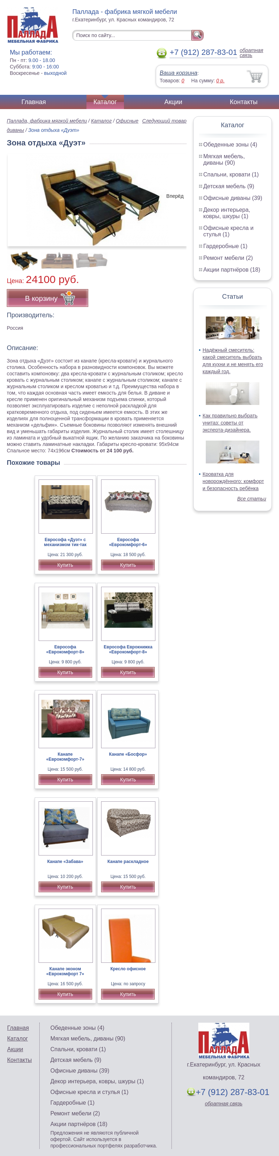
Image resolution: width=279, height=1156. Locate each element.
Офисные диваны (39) (232, 198)
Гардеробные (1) (225, 246)
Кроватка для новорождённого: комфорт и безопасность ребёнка (233, 481)
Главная (33, 102)
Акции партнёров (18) (231, 270)
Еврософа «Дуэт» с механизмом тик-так (65, 542)
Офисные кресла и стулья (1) (228, 231)
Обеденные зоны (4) (230, 145)
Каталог (105, 102)
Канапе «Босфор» (128, 754)
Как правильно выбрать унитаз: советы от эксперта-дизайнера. (230, 423)
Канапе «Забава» (65, 861)
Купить (65, 565)
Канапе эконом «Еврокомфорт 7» (65, 971)
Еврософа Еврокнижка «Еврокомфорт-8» (128, 649)
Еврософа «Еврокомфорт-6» (128, 542)
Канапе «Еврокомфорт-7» (65, 757)
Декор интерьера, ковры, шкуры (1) (226, 213)
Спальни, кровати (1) (231, 174)
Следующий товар (164, 121)
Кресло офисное (128, 968)
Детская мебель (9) (228, 186)
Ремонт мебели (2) (228, 258)
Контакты (244, 102)
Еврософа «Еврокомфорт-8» (65, 649)
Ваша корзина (178, 73)
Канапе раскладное (128, 861)
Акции (173, 102)
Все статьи (251, 499)
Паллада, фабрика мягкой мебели (47, 121)
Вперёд (175, 196)
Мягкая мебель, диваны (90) (224, 159)
